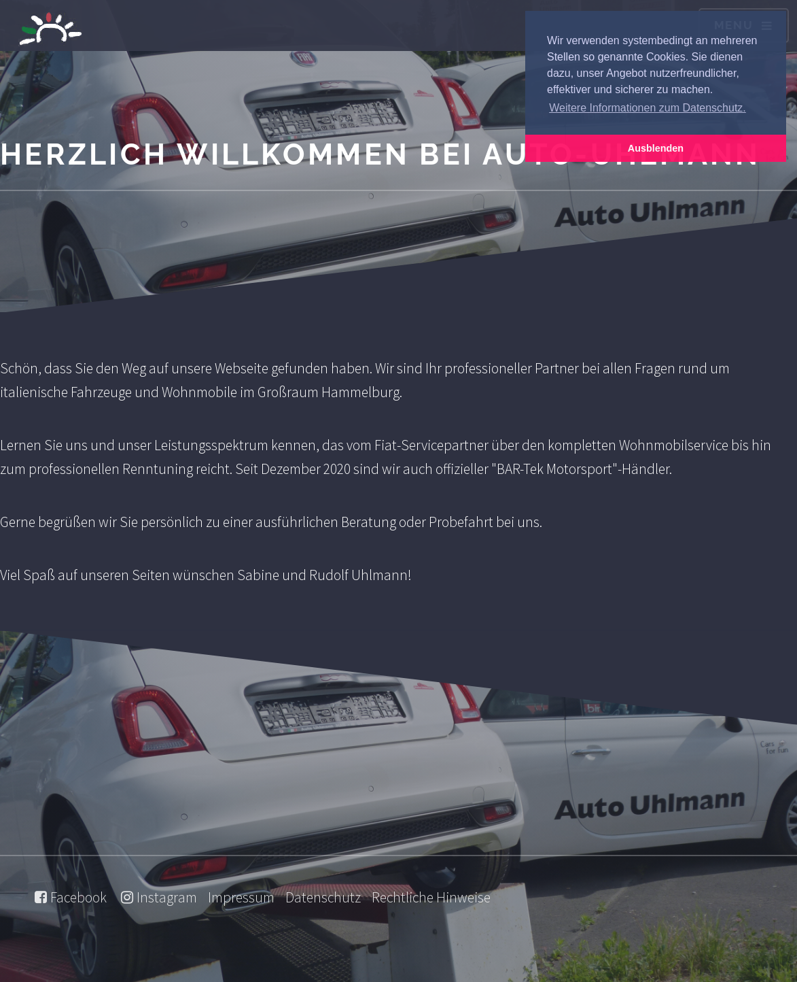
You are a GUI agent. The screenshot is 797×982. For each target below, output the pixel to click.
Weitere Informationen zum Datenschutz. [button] (647, 108)
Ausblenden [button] (656, 148)
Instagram (167, 897)
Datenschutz (323, 897)
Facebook (78, 897)
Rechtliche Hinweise (431, 897)
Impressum (241, 897)
